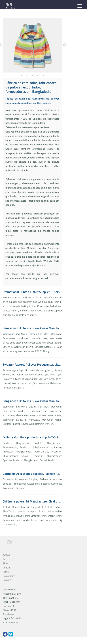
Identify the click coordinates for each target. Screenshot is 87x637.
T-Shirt (6, 555)
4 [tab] (38, 75)
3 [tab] (32, 75)
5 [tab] (43, 75)
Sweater (7, 580)
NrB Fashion (12, 7)
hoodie (6, 567)
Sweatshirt (9, 576)
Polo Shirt (5, 561)
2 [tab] (27, 75)
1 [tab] (21, 75)
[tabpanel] (32, 45)
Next (65, 45)
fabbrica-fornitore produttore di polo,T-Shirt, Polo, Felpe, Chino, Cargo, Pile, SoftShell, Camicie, (32, 437)
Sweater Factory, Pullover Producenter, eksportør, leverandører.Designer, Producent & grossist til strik (32, 364)
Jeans (6, 572)
